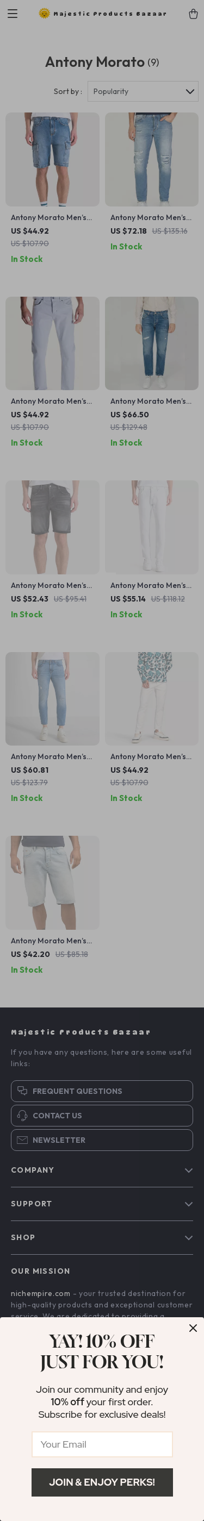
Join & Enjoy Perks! (102, 1482)
